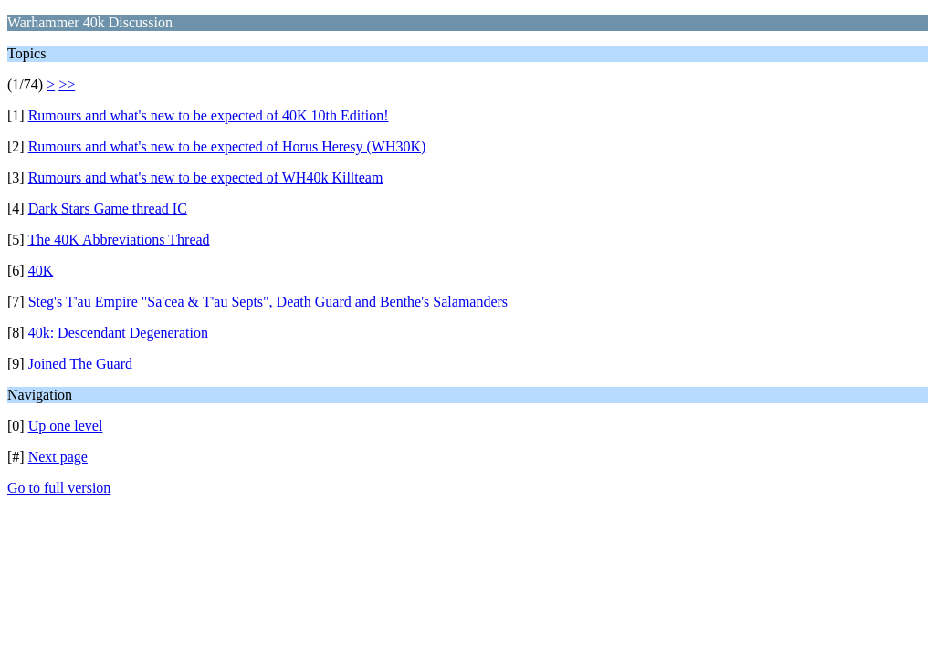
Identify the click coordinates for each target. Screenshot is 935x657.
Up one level (65, 425)
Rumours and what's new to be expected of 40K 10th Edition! (208, 115)
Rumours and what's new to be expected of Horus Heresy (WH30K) (227, 146)
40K (41, 270)
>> (66, 84)
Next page (58, 456)
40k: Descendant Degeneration (118, 332)
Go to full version (58, 487)
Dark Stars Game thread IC (107, 208)
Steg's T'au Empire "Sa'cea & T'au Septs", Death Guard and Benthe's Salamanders (268, 301)
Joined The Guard (80, 363)
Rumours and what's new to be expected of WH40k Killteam (205, 177)
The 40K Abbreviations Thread (118, 239)
